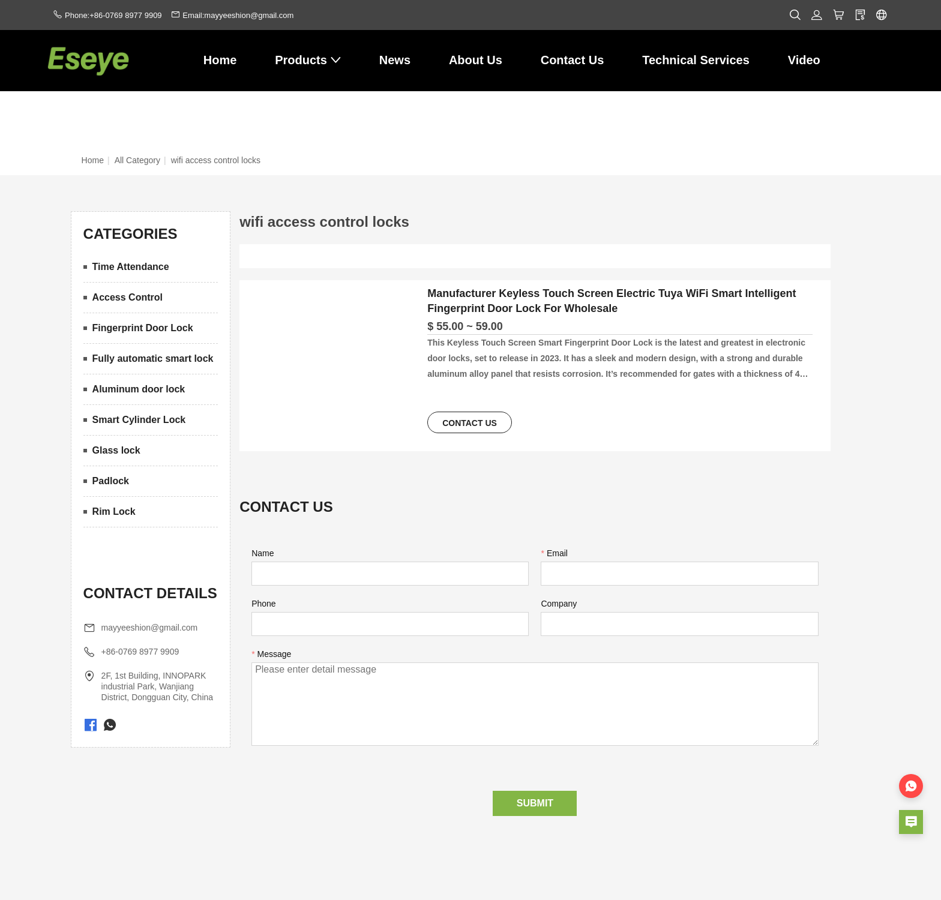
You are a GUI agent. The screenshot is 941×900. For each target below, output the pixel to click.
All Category (137, 160)
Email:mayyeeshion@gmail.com (237, 15)
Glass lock (116, 450)
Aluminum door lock (138, 389)
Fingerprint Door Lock (142, 328)
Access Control (127, 297)
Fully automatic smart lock (153, 358)
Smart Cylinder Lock (139, 420)
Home (93, 160)
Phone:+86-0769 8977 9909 (113, 15)
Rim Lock (114, 511)
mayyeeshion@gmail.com (149, 627)
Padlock (110, 481)
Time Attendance (130, 267)
